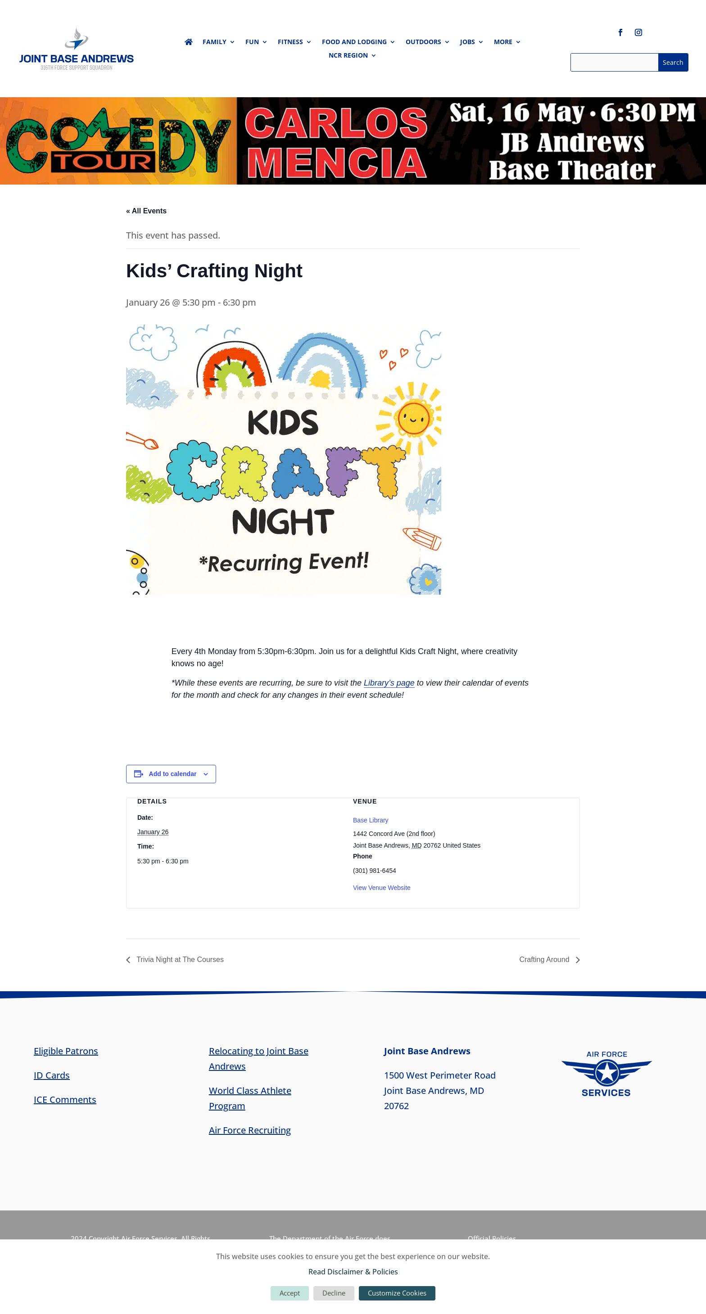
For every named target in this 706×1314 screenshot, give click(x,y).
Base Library (371, 820)
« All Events (146, 211)
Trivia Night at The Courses (179, 959)
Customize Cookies (397, 1292)
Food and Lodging (354, 42)
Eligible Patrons (66, 1051)
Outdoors (423, 42)
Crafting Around (545, 959)
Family (214, 42)
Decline (333, 1292)
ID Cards (52, 1075)
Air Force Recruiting (250, 1130)
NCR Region (348, 55)
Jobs (467, 42)
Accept (290, 1292)
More (503, 42)
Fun (252, 42)
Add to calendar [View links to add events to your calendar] (173, 773)
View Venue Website (382, 887)
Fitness (290, 42)
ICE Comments (65, 1099)
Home (189, 44)
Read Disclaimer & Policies (353, 1272)
